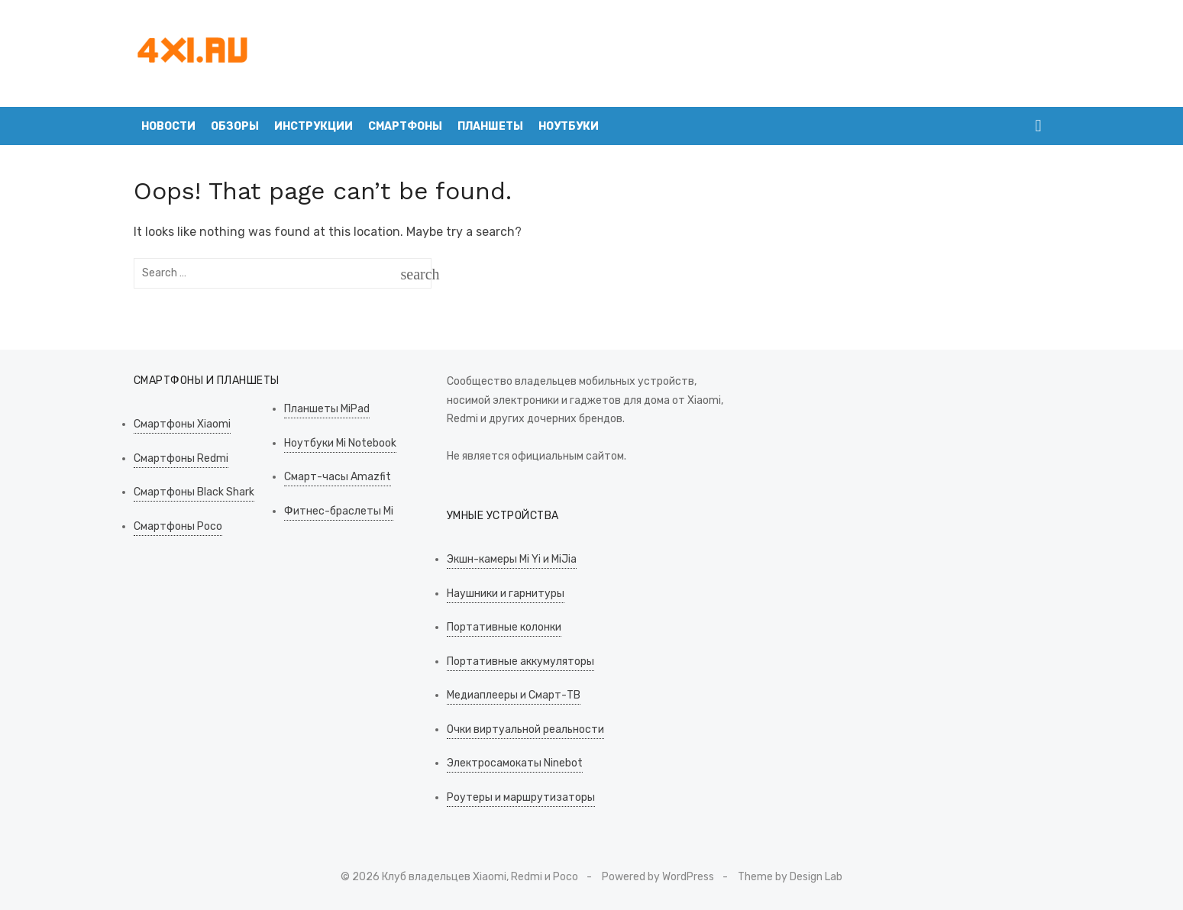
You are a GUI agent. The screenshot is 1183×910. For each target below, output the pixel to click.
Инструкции (313, 126)
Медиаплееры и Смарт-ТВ (513, 695)
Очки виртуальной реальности (525, 729)
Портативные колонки (504, 627)
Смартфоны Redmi (181, 458)
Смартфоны (405, 126)
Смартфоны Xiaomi (182, 424)
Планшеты (490, 126)
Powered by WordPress (658, 876)
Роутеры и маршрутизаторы (521, 797)
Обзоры (235, 126)
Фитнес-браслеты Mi (338, 511)
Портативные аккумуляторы (520, 661)
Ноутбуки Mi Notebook (340, 443)
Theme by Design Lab (790, 876)
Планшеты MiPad (327, 408)
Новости (168, 126)
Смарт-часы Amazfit (337, 476)
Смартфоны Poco (178, 526)
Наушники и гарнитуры (505, 593)
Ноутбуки (568, 126)
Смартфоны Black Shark (194, 492)
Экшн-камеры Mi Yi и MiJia (512, 559)
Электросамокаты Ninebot (515, 763)
